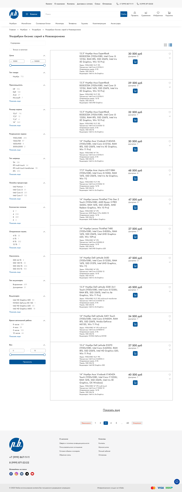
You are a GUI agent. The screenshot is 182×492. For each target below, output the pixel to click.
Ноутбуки (13, 23)
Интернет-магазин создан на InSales (110, 488)
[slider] (10, 65)
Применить (27, 362)
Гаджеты (84, 23)
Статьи (97, 3)
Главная (12, 29)
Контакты (71, 3)
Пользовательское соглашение (70, 447)
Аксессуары (116, 23)
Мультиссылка (104, 447)
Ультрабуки (36, 29)
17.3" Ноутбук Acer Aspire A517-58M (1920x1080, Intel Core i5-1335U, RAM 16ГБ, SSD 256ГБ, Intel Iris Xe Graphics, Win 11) (99, 174)
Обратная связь (65, 455)
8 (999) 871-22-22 (145, 4)
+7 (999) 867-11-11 (124, 4)
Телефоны (72, 23)
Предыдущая (86, 423)
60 (128, 422)
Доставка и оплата (85, 3)
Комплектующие (99, 23)
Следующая (137, 423)
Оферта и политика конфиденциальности (74, 443)
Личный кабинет (104, 451)
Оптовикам (107, 3)
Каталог (49, 3)
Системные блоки (43, 23)
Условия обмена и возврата (69, 451)
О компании (59, 3)
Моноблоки (26, 23)
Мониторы (59, 23)
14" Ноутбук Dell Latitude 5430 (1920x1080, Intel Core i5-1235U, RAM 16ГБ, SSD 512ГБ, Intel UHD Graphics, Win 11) (98, 262)
